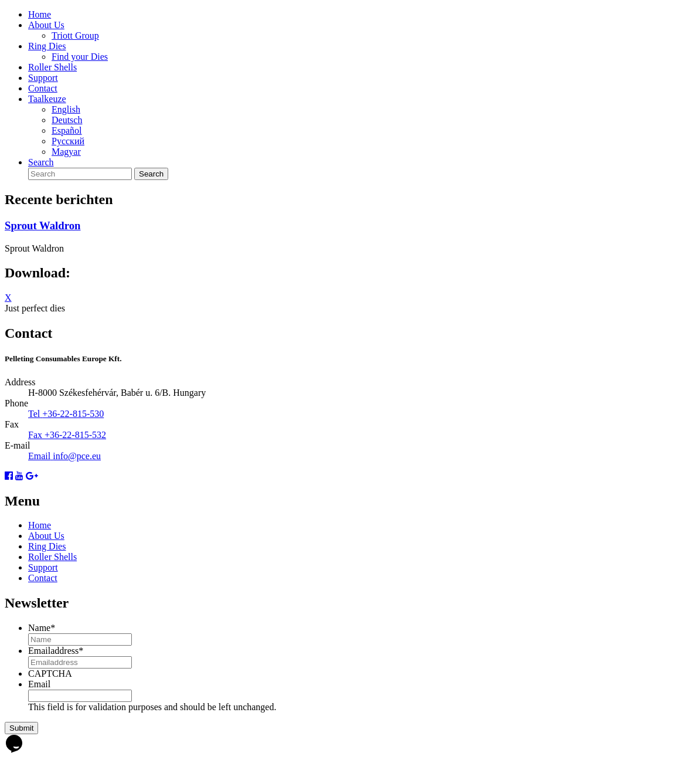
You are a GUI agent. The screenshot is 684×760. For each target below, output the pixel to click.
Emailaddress (55, 651)
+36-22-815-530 (73, 414)
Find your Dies (80, 57)
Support (43, 78)
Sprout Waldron (42, 225)
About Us (46, 25)
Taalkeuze (47, 99)
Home (39, 14)
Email (39, 684)
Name (41, 628)
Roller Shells (52, 67)
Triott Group (75, 35)
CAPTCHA (50, 673)
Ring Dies (47, 46)
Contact (42, 88)
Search (41, 162)
